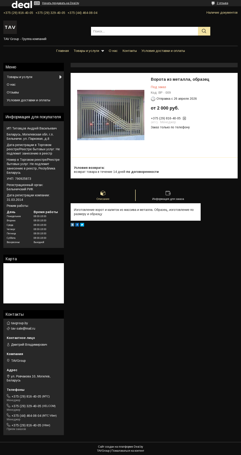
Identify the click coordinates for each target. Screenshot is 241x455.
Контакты (129, 51)
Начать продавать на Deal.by (60, 3)
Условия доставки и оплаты (163, 51)
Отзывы (13, 92)
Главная (62, 51)
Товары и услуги (86, 51)
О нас (113, 51)
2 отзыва (222, 3)
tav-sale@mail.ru (23, 328)
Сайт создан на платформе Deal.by (120, 446)
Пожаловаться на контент (127, 450)
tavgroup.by (19, 323)
